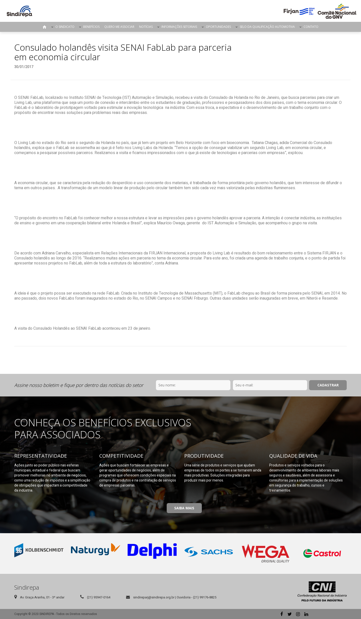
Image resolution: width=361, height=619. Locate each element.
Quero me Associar (119, 27)
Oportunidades (218, 27)
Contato (311, 27)
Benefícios (91, 27)
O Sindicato (64, 27)
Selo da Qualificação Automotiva (267, 27)
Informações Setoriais (179, 27)
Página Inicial (44, 27)
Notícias (146, 27)
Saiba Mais (184, 508)
